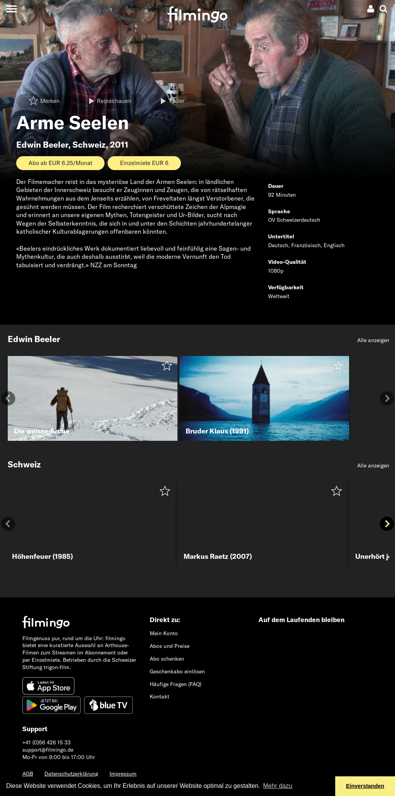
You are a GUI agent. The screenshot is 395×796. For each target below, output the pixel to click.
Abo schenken (167, 658)
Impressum (123, 773)
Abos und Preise (169, 646)
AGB (27, 773)
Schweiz (89, 144)
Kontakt (159, 696)
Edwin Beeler (42, 144)
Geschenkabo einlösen (177, 671)
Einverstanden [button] (365, 786)
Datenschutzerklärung (71, 773)
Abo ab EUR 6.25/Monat (60, 163)
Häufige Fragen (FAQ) (175, 684)
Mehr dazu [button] (277, 786)
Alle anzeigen (373, 340)
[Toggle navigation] (11, 8)
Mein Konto (164, 633)
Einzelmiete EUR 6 (144, 163)
